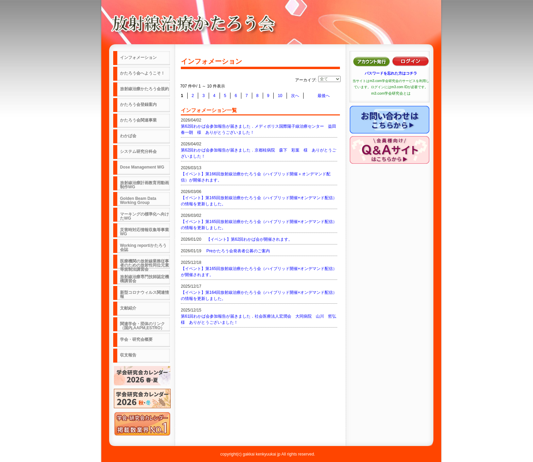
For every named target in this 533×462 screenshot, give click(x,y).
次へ (295, 95)
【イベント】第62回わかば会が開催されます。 (249, 239)
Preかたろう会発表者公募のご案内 (238, 251)
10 (280, 95)
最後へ (323, 95)
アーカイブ (305, 80)
